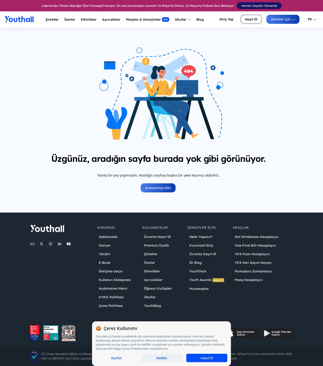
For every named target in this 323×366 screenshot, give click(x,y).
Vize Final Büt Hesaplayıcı (255, 245)
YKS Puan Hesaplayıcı (252, 254)
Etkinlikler (88, 19)
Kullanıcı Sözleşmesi (115, 280)
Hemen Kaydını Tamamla (259, 5)
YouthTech (197, 271)
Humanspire (199, 289)
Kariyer (105, 245)
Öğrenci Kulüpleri (158, 288)
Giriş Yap (226, 19)
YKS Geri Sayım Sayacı (253, 263)
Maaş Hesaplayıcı (249, 280)
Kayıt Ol (251, 19)
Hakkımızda (108, 237)
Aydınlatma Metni (113, 288)
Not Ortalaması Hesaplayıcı (257, 237)
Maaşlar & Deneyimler (147, 19)
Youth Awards (206, 280)
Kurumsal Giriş (201, 245)
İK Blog (195, 263)
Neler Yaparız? (200, 237)
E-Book (104, 263)
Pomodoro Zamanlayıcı (253, 271)
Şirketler (52, 19)
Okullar (183, 19)
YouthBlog (152, 306)
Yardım (104, 254)
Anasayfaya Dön (158, 188)
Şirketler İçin (283, 19)
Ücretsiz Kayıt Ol (157, 237)
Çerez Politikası (111, 306)
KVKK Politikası (111, 297)
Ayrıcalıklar (153, 280)
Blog (200, 19)
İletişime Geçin (111, 271)
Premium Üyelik (156, 245)
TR (312, 19)
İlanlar (69, 19)
